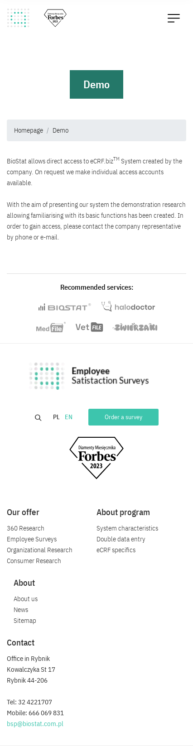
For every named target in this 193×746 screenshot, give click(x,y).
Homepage (28, 130)
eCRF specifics (115, 549)
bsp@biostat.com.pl (35, 723)
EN (69, 417)
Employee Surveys (32, 539)
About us (26, 598)
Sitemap (25, 620)
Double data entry (120, 539)
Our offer (23, 512)
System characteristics (127, 528)
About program (123, 512)
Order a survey (123, 417)
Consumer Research (34, 560)
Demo (60, 130)
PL (57, 417)
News (21, 609)
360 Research (25, 528)
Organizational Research (39, 549)
